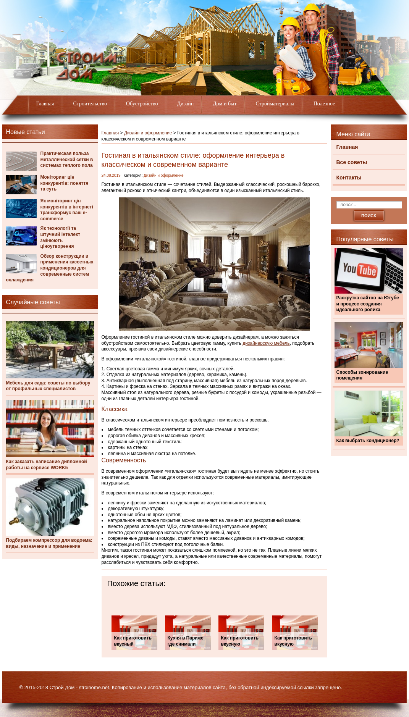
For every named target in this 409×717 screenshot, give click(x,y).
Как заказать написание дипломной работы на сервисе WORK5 (46, 464)
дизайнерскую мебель (265, 343)
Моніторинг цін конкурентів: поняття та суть (64, 183)
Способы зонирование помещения (362, 375)
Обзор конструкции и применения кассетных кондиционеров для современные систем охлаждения (50, 268)
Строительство (90, 104)
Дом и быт (224, 104)
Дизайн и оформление (148, 133)
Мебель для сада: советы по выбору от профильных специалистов (48, 386)
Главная (45, 104)
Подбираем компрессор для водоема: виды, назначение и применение (49, 543)
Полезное (324, 104)
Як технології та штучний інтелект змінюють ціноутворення (60, 237)
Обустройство (142, 104)
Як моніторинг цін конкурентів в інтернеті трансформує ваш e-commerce (66, 209)
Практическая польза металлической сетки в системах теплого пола (66, 159)
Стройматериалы (275, 104)
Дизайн (185, 104)
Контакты (349, 177)
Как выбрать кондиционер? (367, 440)
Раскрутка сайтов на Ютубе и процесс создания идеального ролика (367, 303)
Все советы (351, 162)
